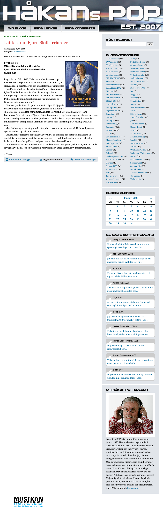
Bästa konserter (137, 81)
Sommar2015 (135, 166)
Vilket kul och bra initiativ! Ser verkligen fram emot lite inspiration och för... (130, 362)
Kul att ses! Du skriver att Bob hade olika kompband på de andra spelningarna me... (128, 333)
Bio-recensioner (113, 94)
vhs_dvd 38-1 (111, 182)
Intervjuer (110, 120)
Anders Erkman (137, 78)
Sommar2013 (111, 166)
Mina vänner (111, 146)
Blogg (132, 94)
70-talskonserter (137, 68)
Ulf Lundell (135, 176)
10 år (132, 58)
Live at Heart (135, 133)
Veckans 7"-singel (113, 179)
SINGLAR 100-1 (112, 159)
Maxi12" (134, 140)
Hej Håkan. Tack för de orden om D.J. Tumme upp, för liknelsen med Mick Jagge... (129, 376)
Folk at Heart (136, 114)
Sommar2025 (111, 169)
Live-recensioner (113, 136)
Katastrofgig (111, 123)
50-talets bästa (112, 65)
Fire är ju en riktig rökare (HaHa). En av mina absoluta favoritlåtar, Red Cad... (130, 289)
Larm (132, 130)
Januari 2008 (131, 198)
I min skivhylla (136, 117)
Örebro (109, 150)
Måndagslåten (112, 143)
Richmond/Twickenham (141, 153)
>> (151, 198)
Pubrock (109, 153)
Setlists (133, 156)
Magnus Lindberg (113, 140)
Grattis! (109, 117)
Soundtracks (135, 169)
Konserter (110, 127)
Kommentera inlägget (18, 159)
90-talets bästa (112, 75)
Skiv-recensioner (137, 159)
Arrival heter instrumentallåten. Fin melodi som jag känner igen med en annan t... (128, 304)
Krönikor (110, 130)
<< (110, 198)
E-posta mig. (133, 487)
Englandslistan (112, 110)
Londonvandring (137, 136)
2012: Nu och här (137, 62)
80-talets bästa (112, 71)
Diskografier (111, 107)
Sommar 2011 (136, 163)
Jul (131, 120)
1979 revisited (112, 62)
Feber (132, 110)
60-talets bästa (136, 65)
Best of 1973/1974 (113, 88)
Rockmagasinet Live (114, 156)
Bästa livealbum (113, 84)
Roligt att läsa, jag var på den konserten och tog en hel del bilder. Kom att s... (128, 275)
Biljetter (109, 91)
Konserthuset (136, 127)
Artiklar (109, 81)
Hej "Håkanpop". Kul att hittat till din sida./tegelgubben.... (125, 347)
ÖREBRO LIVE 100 (138, 150)
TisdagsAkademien (138, 172)
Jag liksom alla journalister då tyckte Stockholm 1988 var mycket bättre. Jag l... (127, 318)
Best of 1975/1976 (137, 88)
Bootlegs (134, 97)
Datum (133, 104)
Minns (133, 146)
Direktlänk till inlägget (83, 159)
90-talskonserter (137, 75)
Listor (108, 133)
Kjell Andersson (137, 123)
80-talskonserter (137, 71)
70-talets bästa (112, 68)
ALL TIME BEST (113, 78)
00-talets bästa (112, 58)
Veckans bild (135, 179)
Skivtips (109, 163)
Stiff (108, 172)
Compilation (135, 101)
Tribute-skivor (112, 176)
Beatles (133, 84)
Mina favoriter (136, 143)
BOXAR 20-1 (111, 101)
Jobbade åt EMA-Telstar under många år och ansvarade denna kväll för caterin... (129, 260)
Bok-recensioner (18, 52)
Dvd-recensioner (137, 107)
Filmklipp (110, 114)
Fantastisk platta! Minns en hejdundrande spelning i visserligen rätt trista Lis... (128, 246)
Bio (131, 91)
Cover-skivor (111, 104)
